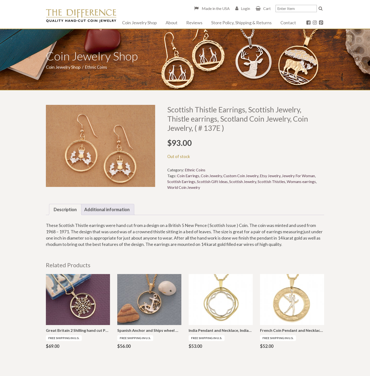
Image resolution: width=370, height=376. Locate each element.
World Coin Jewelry (183, 187)
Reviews (194, 22)
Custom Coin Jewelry (240, 175)
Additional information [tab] (107, 209)
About (171, 22)
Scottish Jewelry (242, 181)
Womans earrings (301, 181)
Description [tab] (65, 209)
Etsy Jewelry (270, 175)
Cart (267, 8)
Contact (288, 22)
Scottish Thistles (271, 181)
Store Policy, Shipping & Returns (241, 22)
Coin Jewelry (211, 175)
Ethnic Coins (195, 169)
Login (245, 8)
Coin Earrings (188, 175)
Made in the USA (215, 8)
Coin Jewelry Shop (139, 22)
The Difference (81, 15)
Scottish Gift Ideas (212, 181)
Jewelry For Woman (298, 175)
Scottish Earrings (181, 181)
